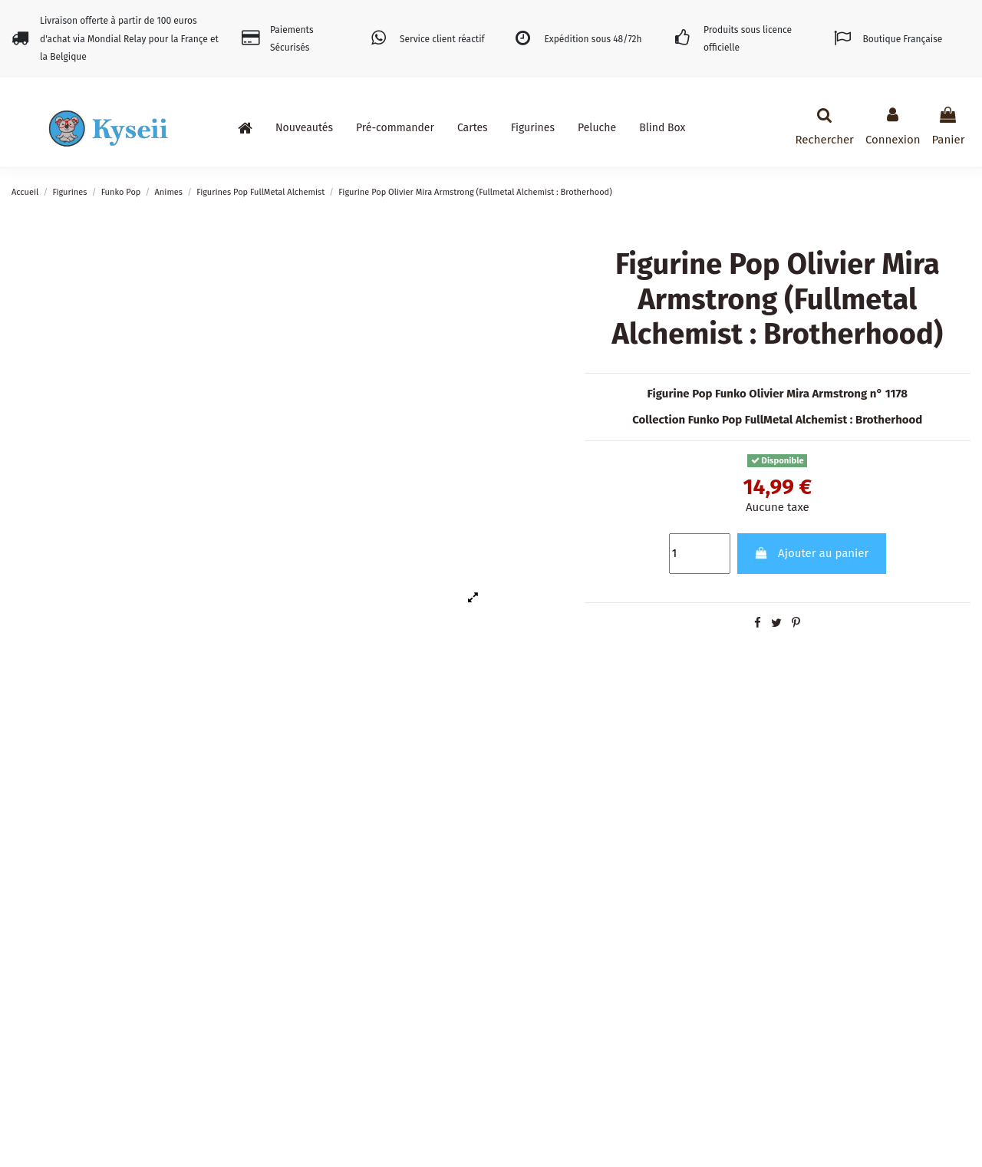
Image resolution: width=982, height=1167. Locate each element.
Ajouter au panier (811, 553)
